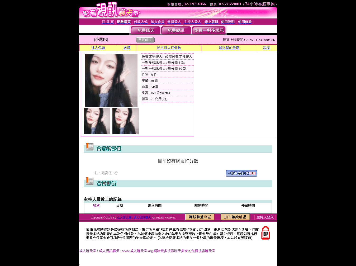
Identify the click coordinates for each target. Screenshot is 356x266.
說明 (266, 48)
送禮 (127, 48)
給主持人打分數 (169, 48)
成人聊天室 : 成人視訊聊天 (134, 217)
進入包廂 (98, 48)
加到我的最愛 (229, 48)
